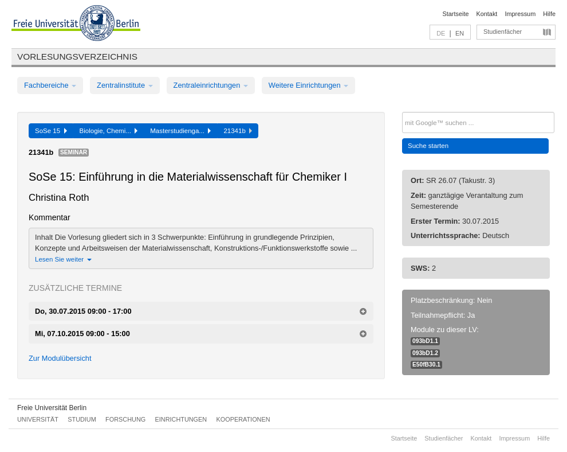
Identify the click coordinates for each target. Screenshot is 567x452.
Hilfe (549, 13)
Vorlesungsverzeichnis (77, 56)
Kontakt (487, 13)
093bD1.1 (425, 341)
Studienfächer (502, 31)
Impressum (520, 13)
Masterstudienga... (180, 130)
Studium (82, 419)
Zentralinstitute (125, 85)
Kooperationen (243, 419)
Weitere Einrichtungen (308, 85)
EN (459, 33)
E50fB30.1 (426, 364)
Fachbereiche (50, 85)
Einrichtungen (181, 419)
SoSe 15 (51, 130)
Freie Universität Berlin (51, 408)
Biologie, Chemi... (109, 130)
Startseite (456, 13)
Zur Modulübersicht (60, 358)
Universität (37, 419)
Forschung (125, 419)
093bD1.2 (425, 353)
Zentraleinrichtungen (211, 85)
